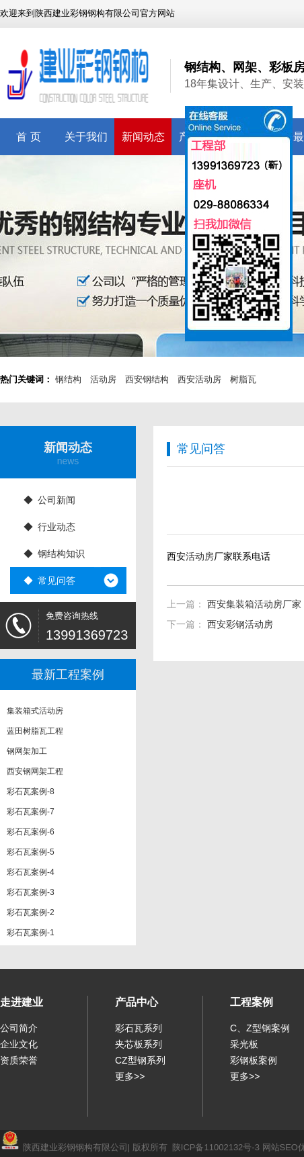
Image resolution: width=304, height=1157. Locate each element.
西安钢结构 (147, 379)
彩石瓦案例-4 (30, 875)
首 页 (28, 136)
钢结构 (68, 379)
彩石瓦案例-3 (30, 895)
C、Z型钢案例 (260, 1028)
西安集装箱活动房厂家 (254, 604)
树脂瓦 (243, 379)
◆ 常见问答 (50, 580)
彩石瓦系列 (138, 1028)
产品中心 (136, 1002)
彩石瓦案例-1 (30, 936)
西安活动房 (199, 379)
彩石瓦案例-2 (30, 915)
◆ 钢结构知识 (54, 553)
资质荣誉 (19, 1060)
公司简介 (19, 1028)
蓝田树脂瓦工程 (35, 734)
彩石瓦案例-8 (30, 795)
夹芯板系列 (138, 1044)
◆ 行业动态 (50, 526)
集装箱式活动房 (35, 714)
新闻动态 (143, 136)
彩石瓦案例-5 (30, 855)
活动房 (103, 379)
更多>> (130, 1076)
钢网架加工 (27, 754)
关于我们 (86, 136)
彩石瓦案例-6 (30, 835)
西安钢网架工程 (35, 774)
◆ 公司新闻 (50, 500)
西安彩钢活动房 (240, 624)
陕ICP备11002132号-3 (216, 1147)
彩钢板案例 (253, 1060)
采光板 (244, 1044)
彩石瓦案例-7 (30, 815)
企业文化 (19, 1044)
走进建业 (21, 1002)
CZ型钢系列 (140, 1060)
